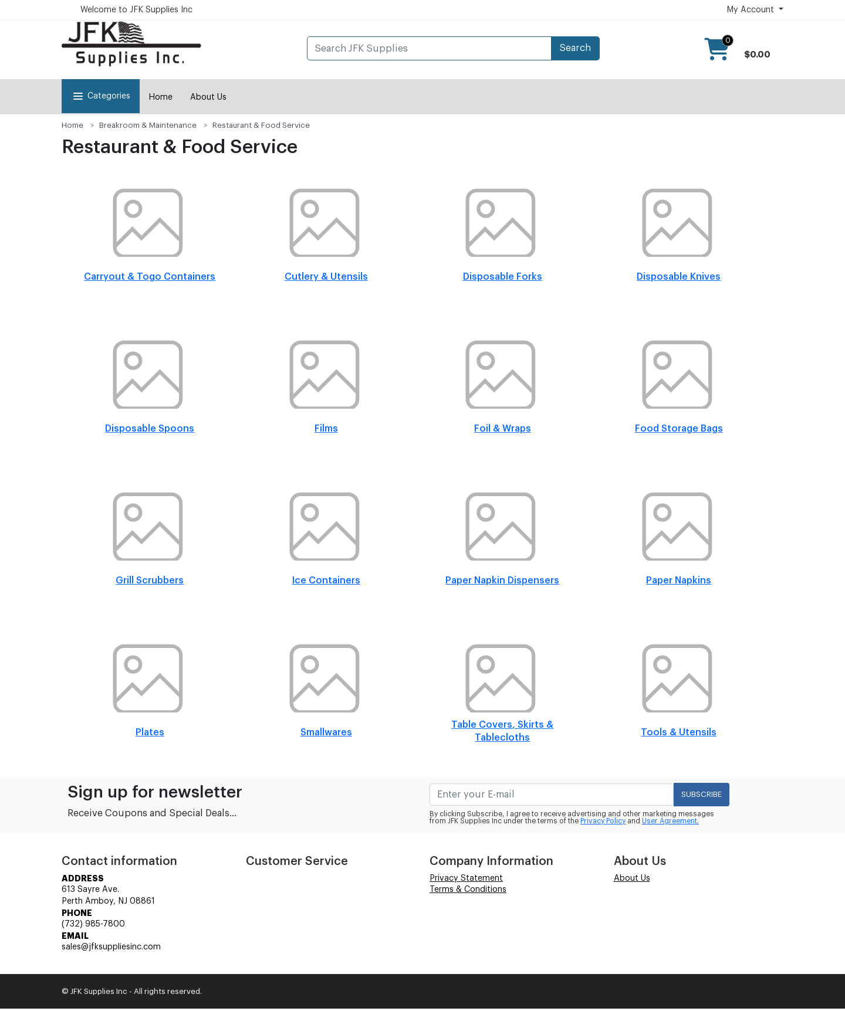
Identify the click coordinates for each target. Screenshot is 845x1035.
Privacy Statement (466, 878)
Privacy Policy (603, 820)
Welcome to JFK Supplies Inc (136, 10)
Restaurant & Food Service (261, 125)
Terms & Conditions (468, 889)
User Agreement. (670, 820)
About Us (208, 97)
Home (160, 97)
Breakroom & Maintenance (148, 125)
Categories (100, 96)
